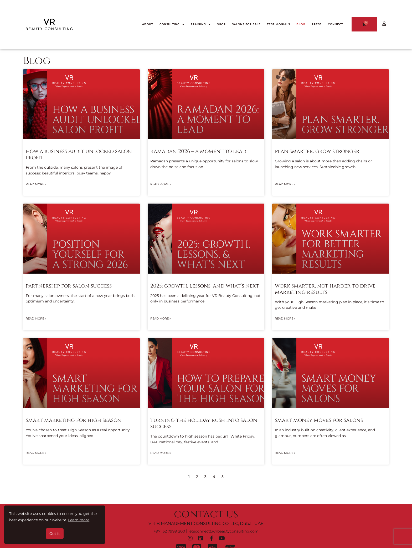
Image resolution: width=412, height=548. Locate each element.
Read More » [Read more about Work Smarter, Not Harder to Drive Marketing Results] (285, 318)
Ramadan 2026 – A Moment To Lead (198, 151)
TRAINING (201, 24)
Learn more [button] (78, 520)
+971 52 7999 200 (169, 531)
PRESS (317, 24)
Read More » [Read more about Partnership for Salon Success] (36, 318)
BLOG (300, 24)
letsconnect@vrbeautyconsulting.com (223, 531)
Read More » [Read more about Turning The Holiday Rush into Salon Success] (160, 453)
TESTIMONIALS (278, 24)
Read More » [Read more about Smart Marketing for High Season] (36, 453)
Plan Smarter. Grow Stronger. (317, 151)
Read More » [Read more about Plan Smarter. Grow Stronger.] (285, 184)
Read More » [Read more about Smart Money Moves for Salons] (285, 453)
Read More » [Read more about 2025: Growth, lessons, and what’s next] (160, 318)
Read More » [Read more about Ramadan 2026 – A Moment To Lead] (160, 184)
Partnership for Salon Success (69, 285)
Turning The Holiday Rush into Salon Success (203, 423)
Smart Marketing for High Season (74, 420)
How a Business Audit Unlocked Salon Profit (79, 154)
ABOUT (147, 24)
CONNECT (335, 24)
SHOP (221, 24)
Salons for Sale (246, 24)
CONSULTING (171, 24)
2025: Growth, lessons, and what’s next (204, 285)
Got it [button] (54, 533)
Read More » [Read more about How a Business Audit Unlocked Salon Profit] (36, 184)
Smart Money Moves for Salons (319, 420)
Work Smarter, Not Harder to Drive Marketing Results (325, 289)
